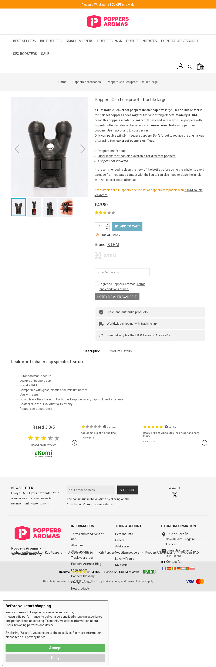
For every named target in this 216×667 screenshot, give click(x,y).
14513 (123, 647)
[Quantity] (100, 226)
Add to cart (127, 226)
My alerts (121, 565)
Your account (128, 526)
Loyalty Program (126, 558)
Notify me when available (117, 297)
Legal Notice (79, 570)
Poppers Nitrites (141, 41)
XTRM (113, 244)
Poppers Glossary (83, 576)
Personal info (124, 534)
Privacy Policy (113, 656)
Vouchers (121, 552)
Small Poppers (79, 41)
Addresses (122, 546)
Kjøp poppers (131, 623)
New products (80, 588)
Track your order (82, 557)
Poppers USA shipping (160, 623)
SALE (45, 54)
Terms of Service (136, 656)
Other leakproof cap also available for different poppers (137, 156)
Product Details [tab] (120, 351)
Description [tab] (92, 351)
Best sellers (79, 594)
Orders (119, 540)
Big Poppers (51, 41)
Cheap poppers (81, 582)
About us (77, 545)
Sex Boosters (25, 54)
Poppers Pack (109, 41)
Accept (55, 648)
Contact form (174, 561)
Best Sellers (24, 41)
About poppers (81, 551)
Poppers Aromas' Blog (86, 564)
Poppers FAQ (190, 623)
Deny (55, 658)
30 (44, 445)
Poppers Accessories (180, 41)
